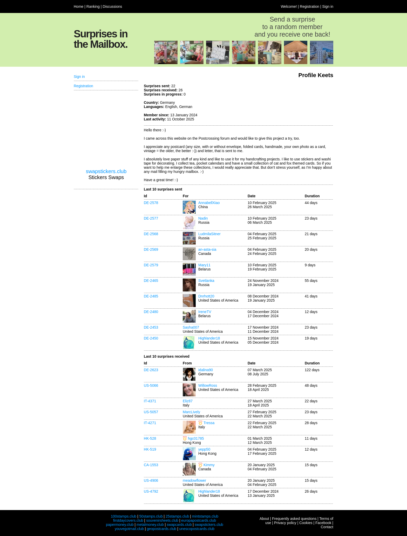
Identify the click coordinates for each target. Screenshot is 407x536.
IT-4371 (150, 401)
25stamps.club (177, 516)
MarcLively (191, 412)
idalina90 (205, 370)
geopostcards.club (162, 529)
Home (78, 6)
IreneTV (204, 312)
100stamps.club (123, 516)
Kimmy (209, 465)
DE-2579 (151, 265)
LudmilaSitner (209, 234)
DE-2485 (151, 296)
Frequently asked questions (294, 519)
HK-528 (150, 438)
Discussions (112, 6)
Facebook (323, 523)
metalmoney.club (150, 525)
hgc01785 (196, 438)
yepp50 (204, 449)
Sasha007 (191, 327)
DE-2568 (151, 234)
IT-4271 (150, 423)
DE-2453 (151, 327)
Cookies (306, 523)
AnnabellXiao (209, 203)
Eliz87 (188, 401)
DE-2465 (151, 281)
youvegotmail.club (129, 529)
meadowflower (194, 480)
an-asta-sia (207, 249)
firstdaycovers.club (128, 520)
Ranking (93, 6)
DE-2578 (151, 203)
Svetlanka (206, 281)
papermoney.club (119, 525)
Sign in (327, 6)
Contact (327, 527)
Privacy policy (285, 523)
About (264, 519)
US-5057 (151, 412)
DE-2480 (151, 312)
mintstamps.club (205, 516)
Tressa (209, 423)
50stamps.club (150, 516)
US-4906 (151, 480)
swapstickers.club (106, 171)
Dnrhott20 (206, 296)
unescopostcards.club (196, 529)
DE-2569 (151, 249)
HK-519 (150, 449)
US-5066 (151, 385)
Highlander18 (209, 338)
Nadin (203, 218)
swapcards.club (179, 525)
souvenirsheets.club (162, 520)
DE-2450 (151, 338)
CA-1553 (151, 465)
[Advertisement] (294, 103)
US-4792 (151, 491)
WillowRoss (207, 385)
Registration (309, 6)
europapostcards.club (198, 520)
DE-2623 (151, 370)
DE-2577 (151, 218)
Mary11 (204, 265)
